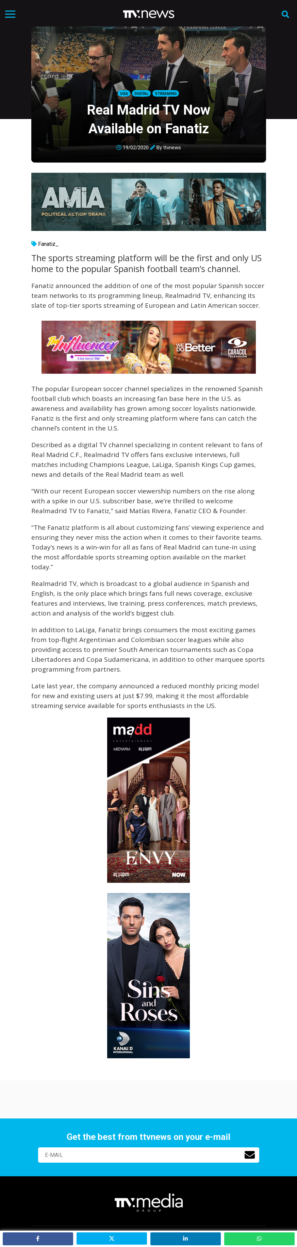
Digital (141, 93)
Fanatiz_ (48, 244)
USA (124, 93)
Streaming (166, 93)
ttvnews (172, 148)
